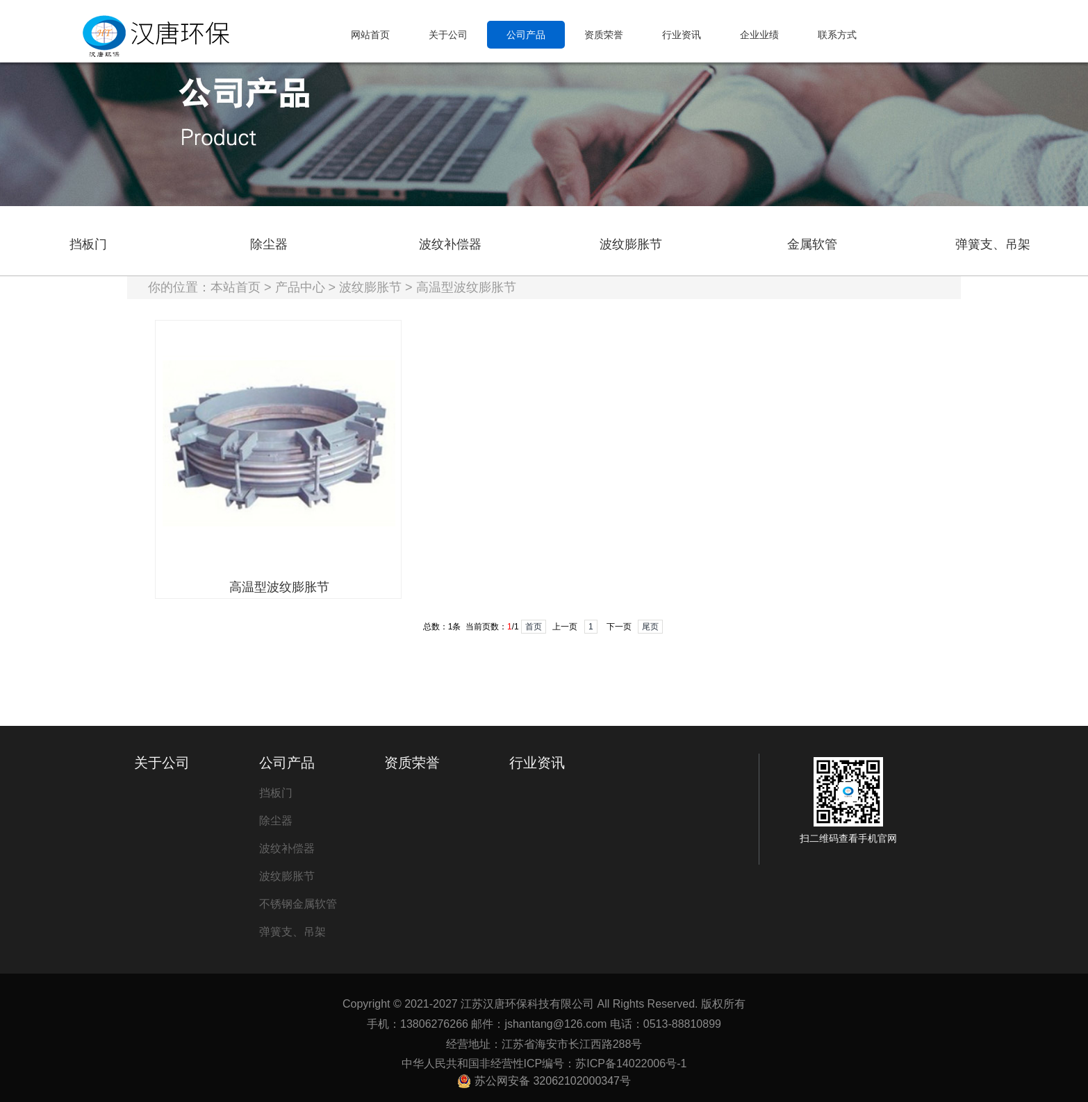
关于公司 (162, 762)
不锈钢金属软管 (298, 904)
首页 (533, 626)
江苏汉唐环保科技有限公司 (527, 1004)
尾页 (650, 626)
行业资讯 (537, 762)
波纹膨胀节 (631, 244)
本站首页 (236, 287)
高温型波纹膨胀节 (466, 287)
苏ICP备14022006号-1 (630, 1063)
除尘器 (269, 244)
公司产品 (287, 762)
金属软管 (812, 244)
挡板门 (88, 244)
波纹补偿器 (450, 244)
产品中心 (300, 287)
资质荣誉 (412, 762)
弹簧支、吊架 (992, 244)
